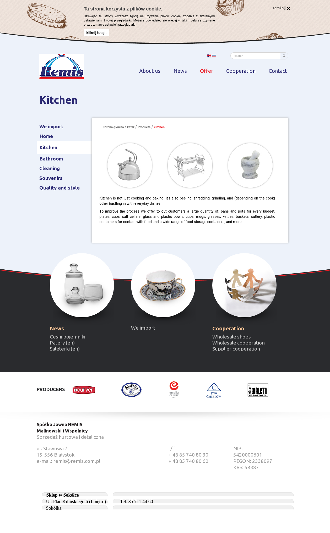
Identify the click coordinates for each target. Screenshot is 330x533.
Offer (130, 127)
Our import (163, 285)
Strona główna (114, 127)
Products (144, 127)
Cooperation (244, 285)
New (82, 285)
